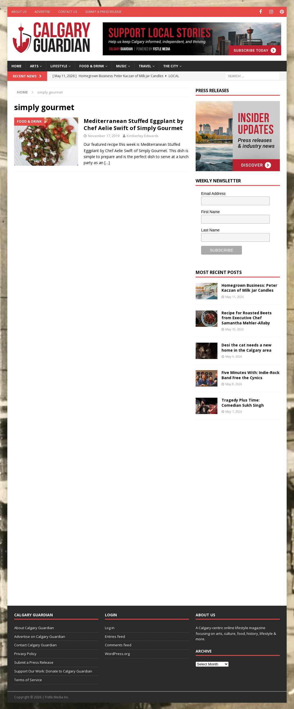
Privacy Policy (25, 653)
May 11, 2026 (234, 296)
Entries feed (115, 635)
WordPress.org (117, 653)
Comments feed (118, 644)
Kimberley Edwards (143, 135)
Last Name (210, 229)
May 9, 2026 (233, 356)
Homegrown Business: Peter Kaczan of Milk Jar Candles (249, 287)
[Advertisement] (236, 508)
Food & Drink (91, 65)
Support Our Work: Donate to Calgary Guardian (53, 670)
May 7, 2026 (233, 411)
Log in (109, 627)
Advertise (42, 12)
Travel (145, 65)
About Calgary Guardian (34, 627)
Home (16, 65)
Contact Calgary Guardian (35, 644)
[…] (107, 162)
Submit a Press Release (103, 12)
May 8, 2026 (233, 383)
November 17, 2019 (103, 135)
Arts (34, 65)
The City (170, 65)
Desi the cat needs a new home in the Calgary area (246, 347)
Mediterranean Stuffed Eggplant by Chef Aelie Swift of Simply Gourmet (133, 124)
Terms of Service (28, 679)
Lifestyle (58, 65)
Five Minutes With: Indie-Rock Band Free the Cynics (251, 375)
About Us (18, 12)
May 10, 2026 (234, 329)
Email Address (213, 193)
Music (121, 65)
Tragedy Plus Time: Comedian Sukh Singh (243, 402)
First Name (210, 211)
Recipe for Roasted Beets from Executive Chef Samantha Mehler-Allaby (247, 317)
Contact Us (67, 12)
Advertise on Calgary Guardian (39, 635)
